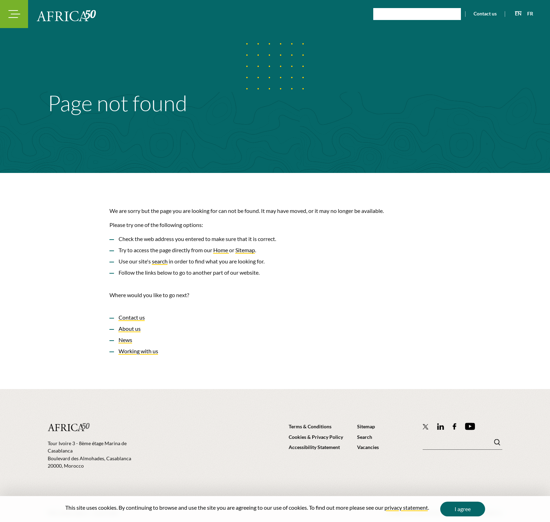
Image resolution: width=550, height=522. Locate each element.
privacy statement (406, 507)
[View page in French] (527, 14)
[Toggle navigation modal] (14, 14)
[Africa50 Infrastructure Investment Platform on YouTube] (470, 426)
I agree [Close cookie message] (463, 509)
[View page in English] (515, 14)
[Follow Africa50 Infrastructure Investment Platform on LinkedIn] (440, 426)
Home (221, 250)
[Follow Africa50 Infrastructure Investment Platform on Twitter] (426, 426)
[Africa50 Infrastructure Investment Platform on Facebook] (454, 426)
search (160, 261)
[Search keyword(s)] (462, 444)
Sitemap (245, 250)
